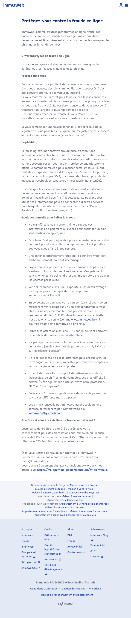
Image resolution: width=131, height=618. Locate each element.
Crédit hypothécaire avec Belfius (52, 549)
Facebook (96, 545)
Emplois (26, 546)
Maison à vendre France (84, 485)
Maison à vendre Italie (81, 488)
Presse (25, 541)
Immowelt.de (29, 567)
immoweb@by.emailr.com (45, 413)
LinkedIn (95, 556)
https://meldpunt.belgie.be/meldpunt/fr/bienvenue (72, 470)
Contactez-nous (76, 552)
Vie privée (94, 588)
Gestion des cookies (73, 588)
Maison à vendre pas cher (76, 496)
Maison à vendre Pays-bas (84, 492)
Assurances (51, 559)
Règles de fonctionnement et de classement (66, 594)
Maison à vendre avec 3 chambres (64, 507)
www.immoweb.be (83, 319)
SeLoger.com (29, 562)
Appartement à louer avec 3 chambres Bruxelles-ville (65, 514)
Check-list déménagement (53, 567)
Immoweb (27, 535)
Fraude (71, 541)
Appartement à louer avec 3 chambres (44, 511)
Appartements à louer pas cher (65, 500)
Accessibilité (74, 546)
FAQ (69, 535)
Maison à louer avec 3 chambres (88, 511)
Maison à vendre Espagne (50, 488)
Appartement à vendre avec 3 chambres (83, 503)
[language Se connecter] (121, 5)
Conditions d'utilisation (43, 588)
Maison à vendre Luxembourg (49, 492)
